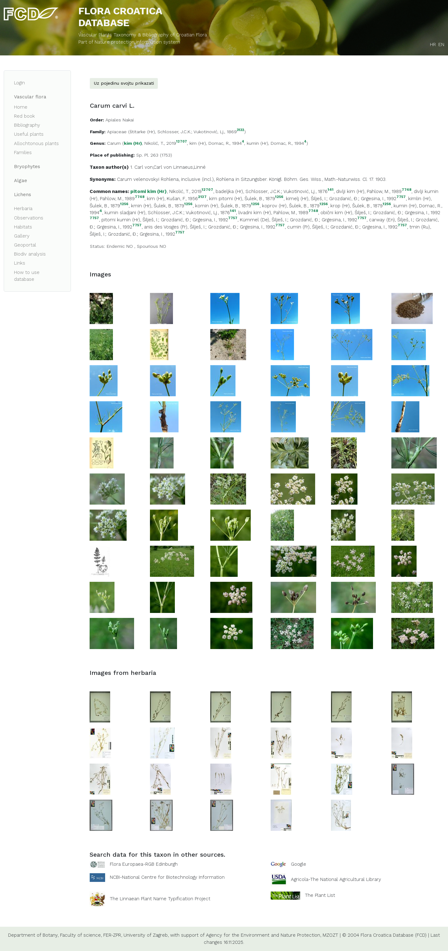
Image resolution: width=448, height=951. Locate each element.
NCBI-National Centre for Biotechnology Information (167, 877)
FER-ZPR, (112, 935)
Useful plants (29, 134)
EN (441, 44)
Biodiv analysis (30, 254)
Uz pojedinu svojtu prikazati (124, 83)
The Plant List (320, 895)
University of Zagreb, (146, 935)
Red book (24, 116)
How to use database (27, 276)
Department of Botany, (33, 935)
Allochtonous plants (36, 143)
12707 (181, 142)
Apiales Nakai (119, 119)
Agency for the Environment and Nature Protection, (263, 935)
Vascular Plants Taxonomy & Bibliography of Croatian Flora (142, 35)
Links (19, 263)
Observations (28, 218)
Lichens (22, 194)
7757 (401, 197)
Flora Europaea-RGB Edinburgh (144, 864)
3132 (240, 130)
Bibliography (27, 125)
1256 (279, 197)
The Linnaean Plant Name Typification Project (160, 899)
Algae (20, 180)
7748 (406, 189)
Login (19, 83)
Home (20, 107)
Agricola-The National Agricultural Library (336, 879)
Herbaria (23, 208)
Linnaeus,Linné (189, 167)
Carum (114, 143)
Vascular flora (30, 97)
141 (331, 189)
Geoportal (25, 245)
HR (433, 44)
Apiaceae (117, 131)
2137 (202, 197)
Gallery (22, 236)
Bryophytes (27, 166)
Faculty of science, (81, 935)
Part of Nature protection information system (129, 42)
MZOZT (330, 935)
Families (23, 152)
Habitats (23, 227)
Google (298, 864)
